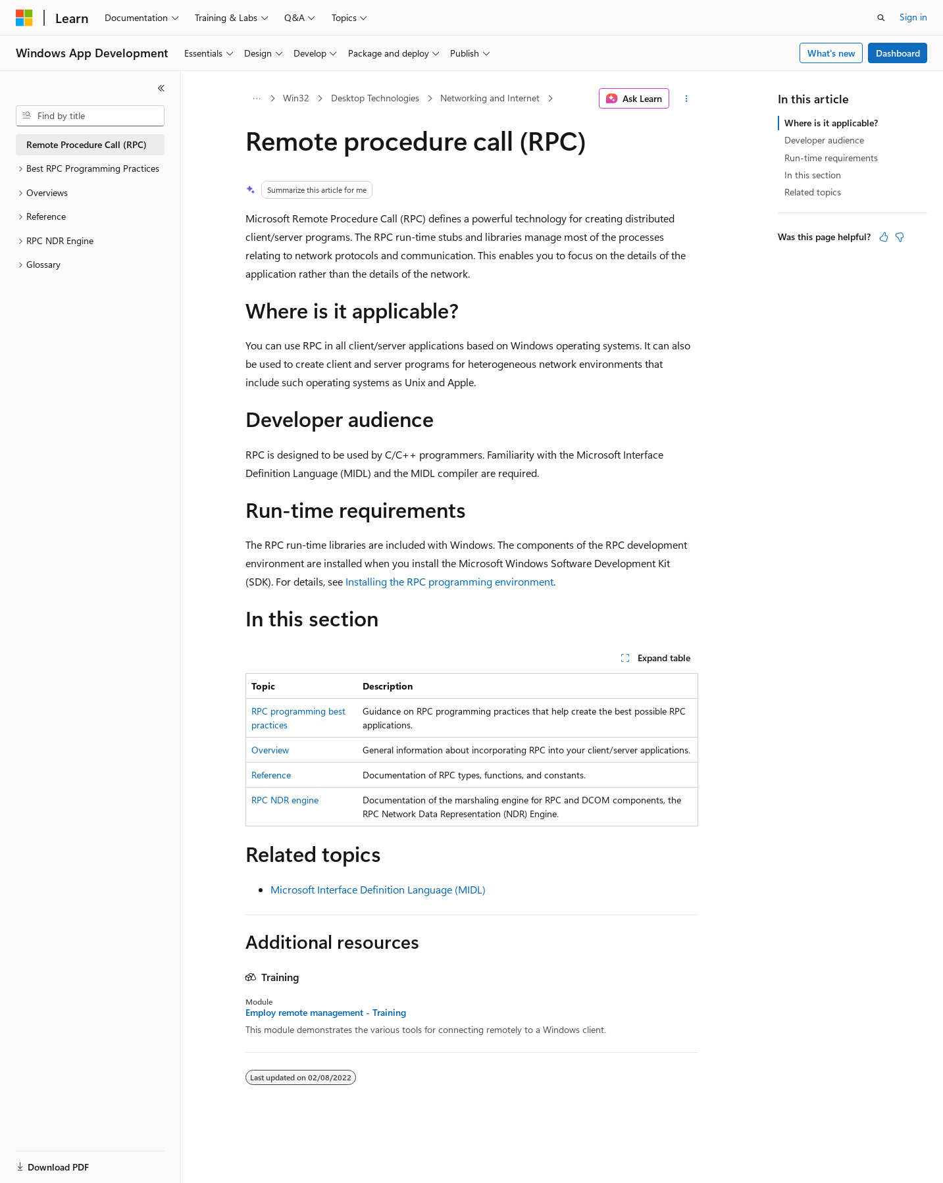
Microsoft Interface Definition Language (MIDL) (378, 889)
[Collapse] (161, 88)
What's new (831, 53)
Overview (270, 749)
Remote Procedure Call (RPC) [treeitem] (86, 144)
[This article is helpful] (884, 237)
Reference (271, 774)
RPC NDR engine (285, 799)
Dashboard (898, 53)
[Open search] (881, 18)
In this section (812, 174)
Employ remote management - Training (325, 1013)
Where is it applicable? (831, 122)
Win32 (296, 97)
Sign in (913, 17)
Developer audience (824, 140)
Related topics (812, 192)
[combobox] (90, 115)
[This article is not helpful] (899, 237)
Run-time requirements (831, 157)
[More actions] (686, 98)
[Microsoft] (24, 17)
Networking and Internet (490, 97)
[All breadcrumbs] (256, 98)
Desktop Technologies (375, 97)
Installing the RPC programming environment (449, 581)
